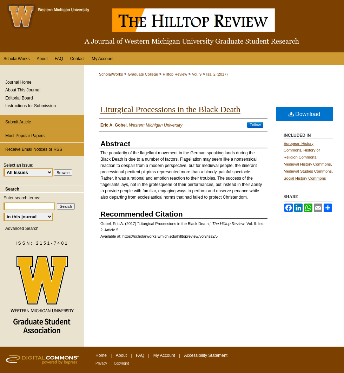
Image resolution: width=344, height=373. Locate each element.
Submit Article (18, 122)
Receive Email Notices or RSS (33, 149)
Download (304, 114)
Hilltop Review (175, 74)
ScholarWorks (111, 74)
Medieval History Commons (307, 164)
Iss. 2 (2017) (217, 74)
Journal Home (18, 82)
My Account (164, 355)
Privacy (101, 363)
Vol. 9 (197, 74)
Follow (255, 125)
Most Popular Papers (25, 135)
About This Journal (22, 90)
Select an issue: (18, 165)
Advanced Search (22, 228)
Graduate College (143, 74)
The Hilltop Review (172, 26)
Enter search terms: (22, 197)
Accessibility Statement (205, 355)
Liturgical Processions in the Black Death (170, 109)
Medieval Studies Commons (308, 171)
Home (101, 355)
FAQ (140, 355)
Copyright (121, 363)
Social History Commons (305, 178)
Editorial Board (19, 98)
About (121, 355)
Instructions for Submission (30, 105)
